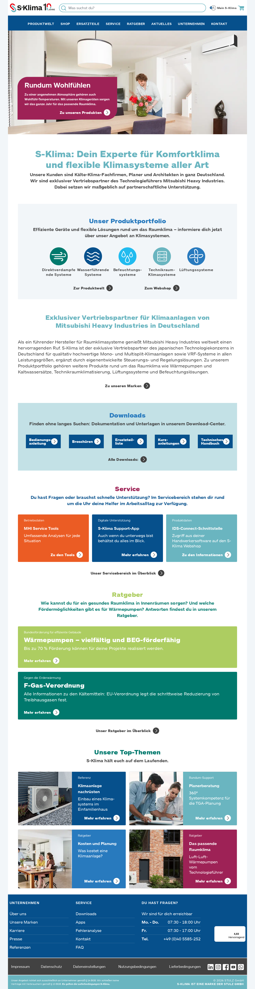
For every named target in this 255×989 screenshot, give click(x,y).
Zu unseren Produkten (81, 112)
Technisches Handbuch (212, 441)
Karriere (17, 930)
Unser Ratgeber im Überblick (123, 730)
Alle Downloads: (123, 459)
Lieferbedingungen (185, 966)
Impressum (20, 966)
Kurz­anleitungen (168, 441)
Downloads (86, 913)
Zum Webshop (157, 288)
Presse (16, 938)
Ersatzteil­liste (124, 441)
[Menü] (243, 928)
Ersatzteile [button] (87, 24)
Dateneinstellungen (89, 966)
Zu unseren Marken (123, 386)
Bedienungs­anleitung (40, 441)
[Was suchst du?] (132, 8)
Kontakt (219, 24)
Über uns (18, 913)
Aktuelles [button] (161, 24)
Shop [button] (65, 24)
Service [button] (113, 24)
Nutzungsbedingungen (137, 966)
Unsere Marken (24, 922)
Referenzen (20, 947)
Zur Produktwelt (88, 288)
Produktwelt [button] (41, 24)
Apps (80, 922)
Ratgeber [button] (136, 24)
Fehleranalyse (88, 930)
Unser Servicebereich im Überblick (123, 573)
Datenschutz (51, 966)
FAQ (80, 947)
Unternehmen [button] (191, 24)
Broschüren (82, 441)
